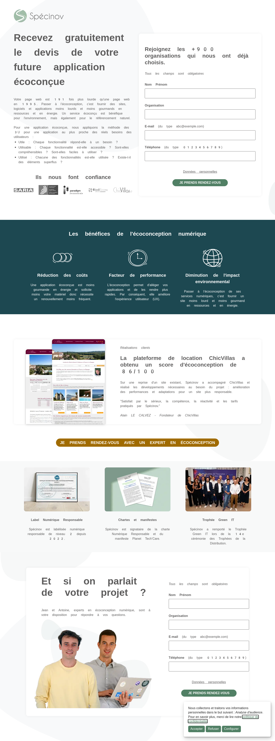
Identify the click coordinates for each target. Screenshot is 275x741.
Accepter (196, 728)
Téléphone (183, 147)
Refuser (213, 728)
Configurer (231, 728)
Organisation (154, 105)
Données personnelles (200, 172)
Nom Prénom (156, 84)
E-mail (174, 126)
